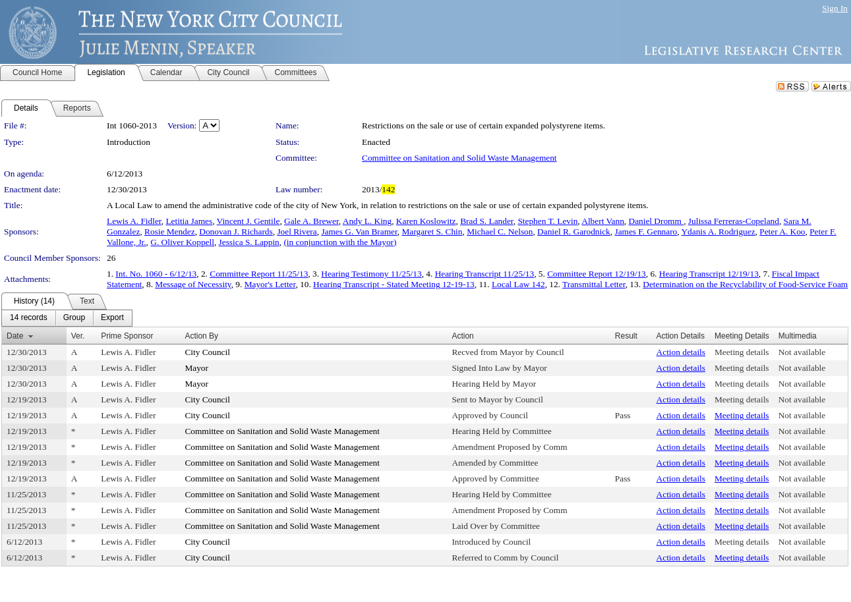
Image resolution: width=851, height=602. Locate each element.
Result (626, 336)
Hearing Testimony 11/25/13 (371, 274)
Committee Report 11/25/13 (259, 274)
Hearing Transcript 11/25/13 (485, 274)
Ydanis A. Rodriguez (718, 231)
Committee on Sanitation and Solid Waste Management (459, 158)
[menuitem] (28, 318)
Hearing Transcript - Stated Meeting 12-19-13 (394, 284)
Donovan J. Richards (235, 231)
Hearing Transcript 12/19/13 (709, 274)
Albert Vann (602, 221)
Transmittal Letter (594, 284)
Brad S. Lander (487, 221)
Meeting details (742, 352)
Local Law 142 (518, 284)
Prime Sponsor (127, 336)
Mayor (196, 368)
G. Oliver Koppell (182, 242)
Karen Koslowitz (426, 221)
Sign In (835, 8)
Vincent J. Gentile (248, 221)
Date (15, 336)
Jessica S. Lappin (249, 242)
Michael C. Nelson (500, 231)
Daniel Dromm (656, 221)
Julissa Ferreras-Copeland (733, 221)
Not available (801, 352)
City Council (207, 352)
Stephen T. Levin (547, 221)
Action (462, 336)
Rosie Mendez (169, 231)
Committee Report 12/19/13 (596, 274)
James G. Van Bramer (359, 231)
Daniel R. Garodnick (573, 231)
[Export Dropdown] (112, 318)
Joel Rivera (296, 231)
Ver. (78, 336)
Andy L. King (367, 221)
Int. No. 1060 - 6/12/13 (155, 274)
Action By (201, 336)
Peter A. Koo (782, 231)
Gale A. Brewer (311, 221)
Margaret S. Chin (432, 231)
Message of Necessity (193, 284)
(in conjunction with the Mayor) (339, 242)
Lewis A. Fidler (134, 221)
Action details (681, 352)
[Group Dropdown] (74, 318)
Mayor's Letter (270, 284)
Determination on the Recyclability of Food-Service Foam (745, 284)
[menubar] (66, 318)
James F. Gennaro (645, 231)
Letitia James (188, 221)
